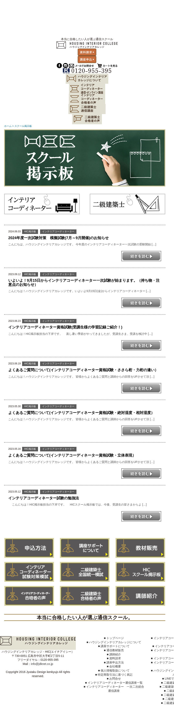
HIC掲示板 (30, 231)
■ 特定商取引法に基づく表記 (113, 674)
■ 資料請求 (114, 658)
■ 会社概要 (114, 666)
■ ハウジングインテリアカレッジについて (114, 642)
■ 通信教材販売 (114, 650)
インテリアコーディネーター (58, 231)
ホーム (8, 126)
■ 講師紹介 (114, 654)
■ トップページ (114, 638)
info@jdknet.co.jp (42, 664)
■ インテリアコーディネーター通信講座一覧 (114, 682)
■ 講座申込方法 (114, 662)
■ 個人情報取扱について (114, 670)
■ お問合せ (114, 678)
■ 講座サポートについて (114, 646)
